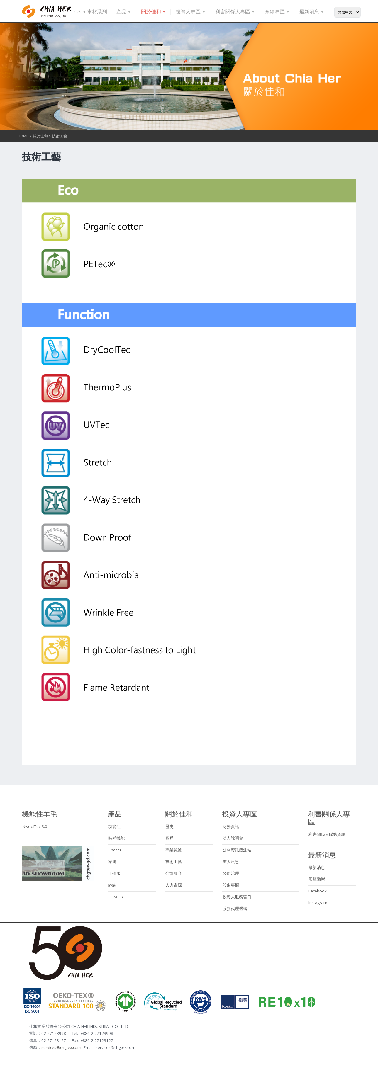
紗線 (112, 885)
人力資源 (173, 885)
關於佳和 (153, 11)
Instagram (317, 902)
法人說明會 (233, 838)
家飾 (112, 861)
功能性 (114, 826)
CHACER (115, 896)
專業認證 (173, 850)
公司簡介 (173, 873)
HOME (23, 136)
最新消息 (312, 11)
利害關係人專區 (235, 11)
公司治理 (231, 873)
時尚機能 (116, 838)
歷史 (169, 826)
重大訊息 (231, 861)
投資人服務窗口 (237, 896)
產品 (124, 11)
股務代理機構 (235, 908)
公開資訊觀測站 (237, 850)
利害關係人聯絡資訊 (326, 834)
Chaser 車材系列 (89, 11)
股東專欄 (231, 885)
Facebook (317, 891)
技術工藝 (59, 136)
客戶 (169, 838)
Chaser (114, 850)
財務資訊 (231, 826)
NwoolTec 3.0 (35, 826)
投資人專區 (191, 11)
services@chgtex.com (61, 1047)
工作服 (114, 873)
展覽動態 (316, 879)
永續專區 (277, 11)
